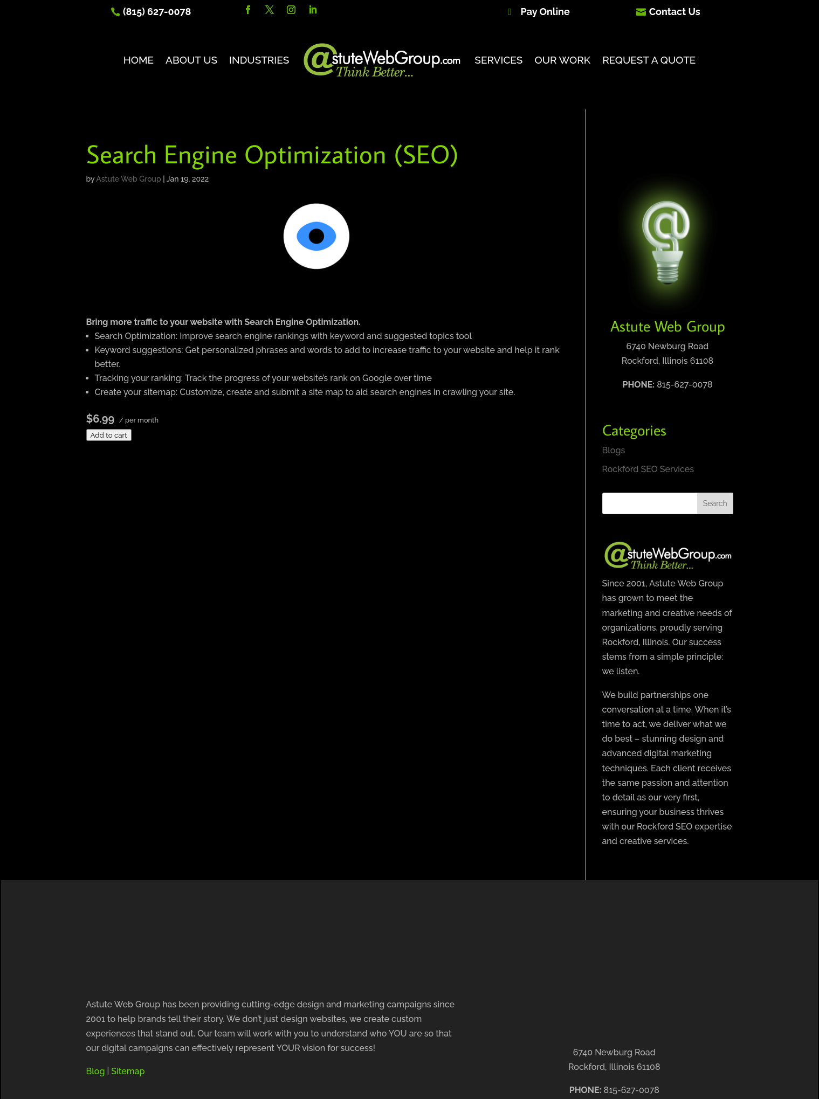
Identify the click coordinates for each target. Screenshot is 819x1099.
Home (138, 60)
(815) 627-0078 (157, 11)
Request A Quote (649, 60)
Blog (95, 1071)
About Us (191, 60)
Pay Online (545, 11)
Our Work (562, 60)
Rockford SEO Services (648, 469)
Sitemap (127, 1071)
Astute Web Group (128, 179)
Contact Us (674, 11)
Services (498, 60)
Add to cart (109, 435)
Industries (259, 60)
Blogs (613, 450)
